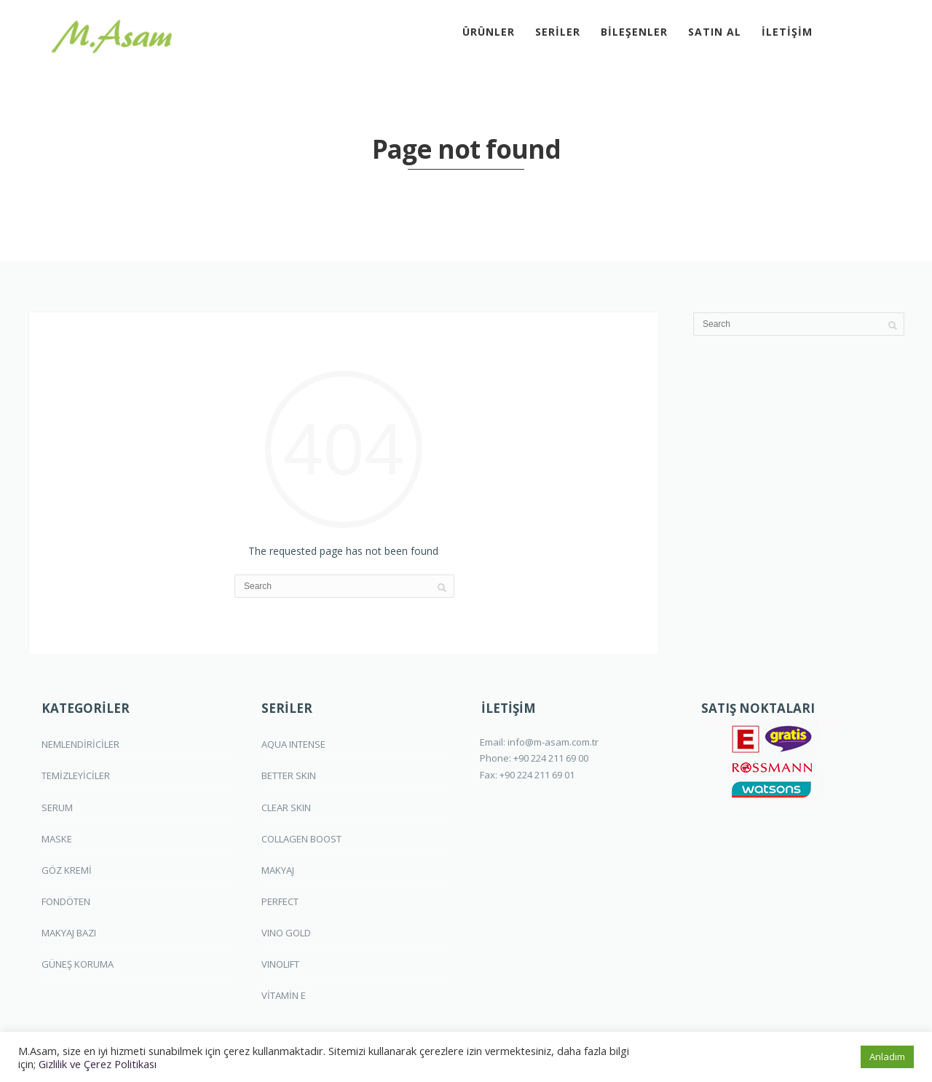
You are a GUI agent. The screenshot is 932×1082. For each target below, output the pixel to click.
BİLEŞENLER (634, 32)
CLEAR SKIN (286, 807)
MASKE (57, 838)
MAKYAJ (277, 870)
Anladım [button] (887, 1056)
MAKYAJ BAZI (69, 932)
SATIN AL (714, 32)
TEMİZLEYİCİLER (76, 775)
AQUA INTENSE (293, 744)
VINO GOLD (286, 932)
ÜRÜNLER (488, 32)
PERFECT (280, 901)
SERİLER (557, 32)
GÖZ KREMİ (67, 870)
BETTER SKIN (288, 775)
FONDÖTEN (66, 901)
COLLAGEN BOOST (301, 838)
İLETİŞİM (787, 32)
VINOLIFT (280, 964)
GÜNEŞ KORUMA (78, 964)
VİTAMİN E (283, 995)
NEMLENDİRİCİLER (80, 744)
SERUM (57, 807)
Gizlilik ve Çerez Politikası (98, 1064)
